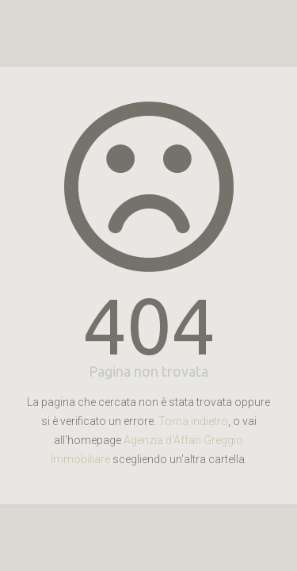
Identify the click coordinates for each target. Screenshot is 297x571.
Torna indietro (193, 421)
